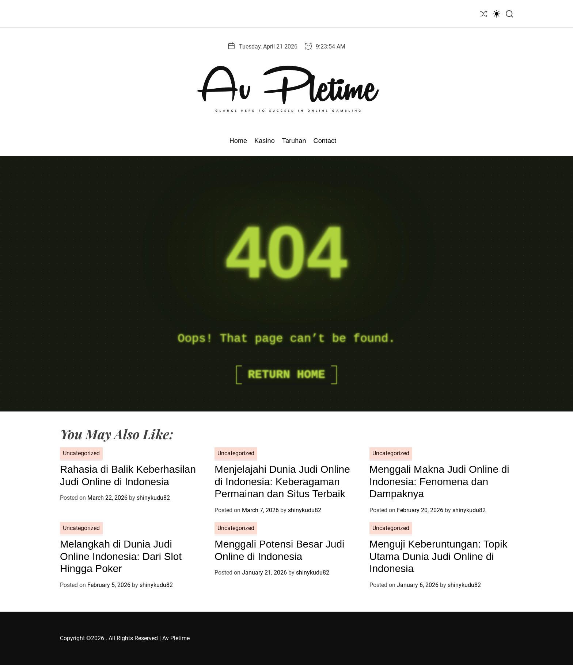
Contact (325, 140)
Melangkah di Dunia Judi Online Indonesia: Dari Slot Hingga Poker (121, 556)
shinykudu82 (153, 497)
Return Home (286, 375)
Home (238, 140)
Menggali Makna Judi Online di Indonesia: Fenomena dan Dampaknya (439, 481)
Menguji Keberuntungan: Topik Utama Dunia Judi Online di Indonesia (438, 556)
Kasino (264, 140)
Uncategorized (81, 453)
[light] (496, 14)
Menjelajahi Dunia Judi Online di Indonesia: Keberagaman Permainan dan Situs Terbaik (282, 481)
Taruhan (294, 140)
